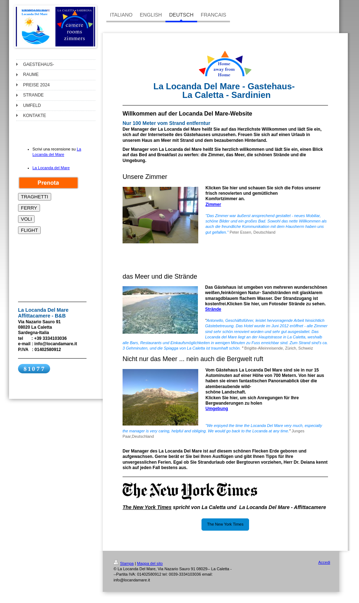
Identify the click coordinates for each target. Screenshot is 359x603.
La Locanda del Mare (51, 168)
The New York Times (225, 524)
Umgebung (216, 408)
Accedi (324, 562)
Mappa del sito (150, 563)
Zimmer (213, 204)
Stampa (124, 563)
